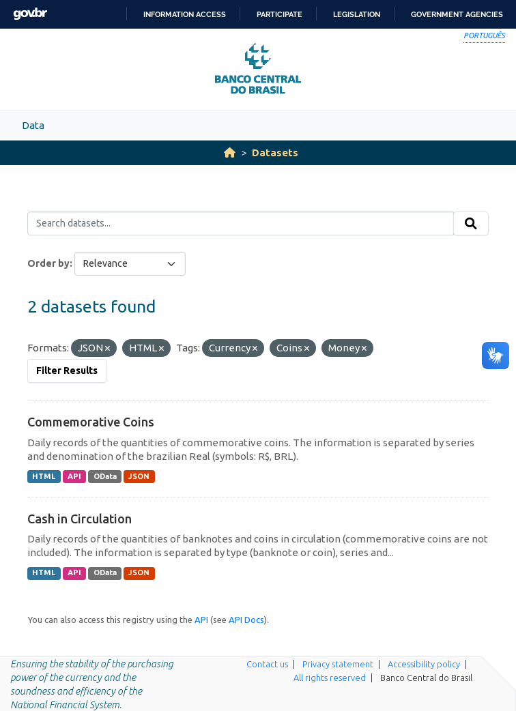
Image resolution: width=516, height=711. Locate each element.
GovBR (30, 14)
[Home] (229, 152)
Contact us (267, 664)
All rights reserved (329, 677)
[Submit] (471, 224)
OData (105, 476)
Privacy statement (337, 664)
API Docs (246, 619)
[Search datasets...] (240, 224)
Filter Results (67, 370)
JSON (138, 476)
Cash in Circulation (79, 518)
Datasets (275, 152)
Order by (48, 263)
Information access (184, 14)
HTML (43, 476)
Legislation (356, 14)
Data (33, 125)
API (74, 476)
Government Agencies (457, 14)
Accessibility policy (424, 664)
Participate (279, 14)
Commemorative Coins (90, 422)
